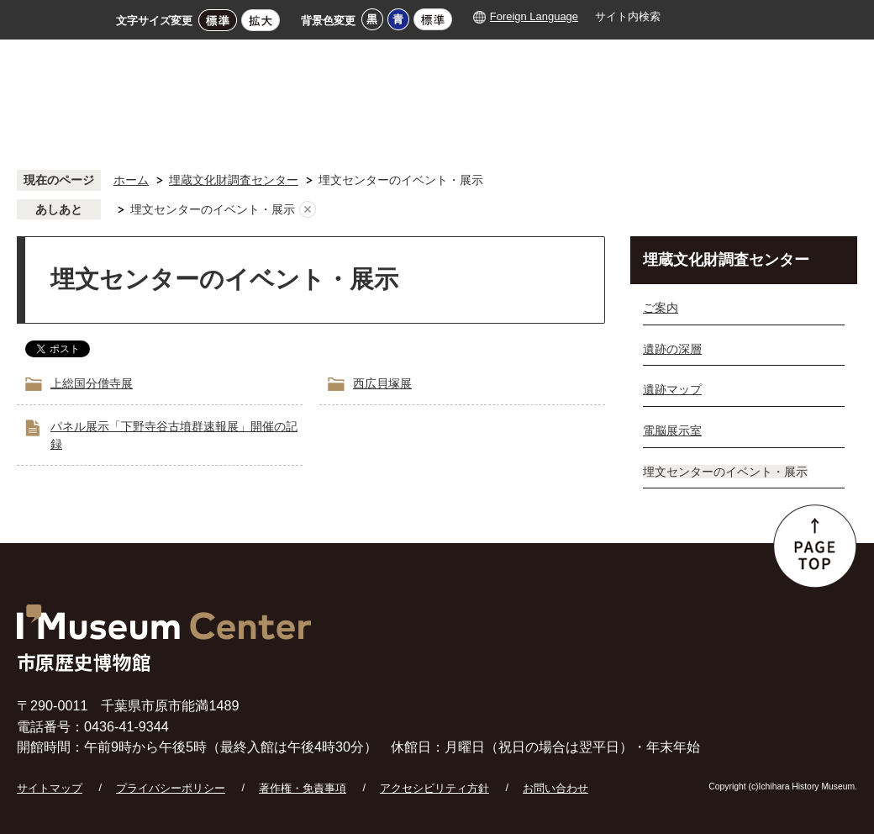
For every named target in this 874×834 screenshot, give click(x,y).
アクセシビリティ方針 (434, 788)
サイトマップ (49, 788)
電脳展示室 (672, 430)
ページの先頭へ (815, 546)
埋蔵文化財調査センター (233, 180)
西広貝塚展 (382, 383)
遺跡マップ (672, 389)
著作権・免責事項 (302, 788)
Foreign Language (534, 16)
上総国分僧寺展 (91, 383)
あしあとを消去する (307, 210)
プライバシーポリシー (170, 788)
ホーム (131, 180)
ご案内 (660, 307)
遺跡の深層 (672, 349)
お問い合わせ (555, 788)
